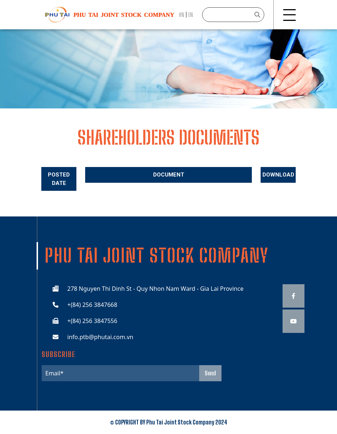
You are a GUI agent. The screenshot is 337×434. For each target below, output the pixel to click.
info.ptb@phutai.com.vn (100, 337)
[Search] (233, 14)
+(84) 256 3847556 (92, 321)
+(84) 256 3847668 (92, 305)
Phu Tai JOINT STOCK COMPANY (123, 15)
